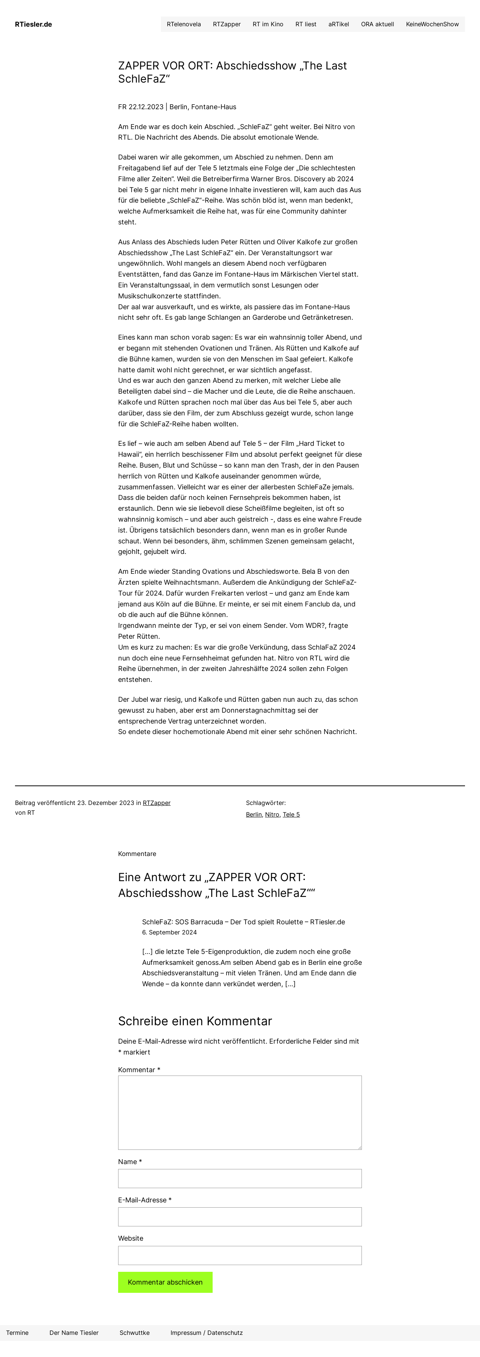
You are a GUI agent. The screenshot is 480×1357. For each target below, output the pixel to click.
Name (130, 1162)
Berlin (254, 814)
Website (130, 1238)
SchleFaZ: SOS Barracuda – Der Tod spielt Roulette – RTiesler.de (243, 922)
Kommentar (139, 1070)
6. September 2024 (169, 932)
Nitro (272, 814)
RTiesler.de (33, 24)
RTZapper (157, 802)
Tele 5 (291, 814)
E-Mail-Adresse (145, 1200)
